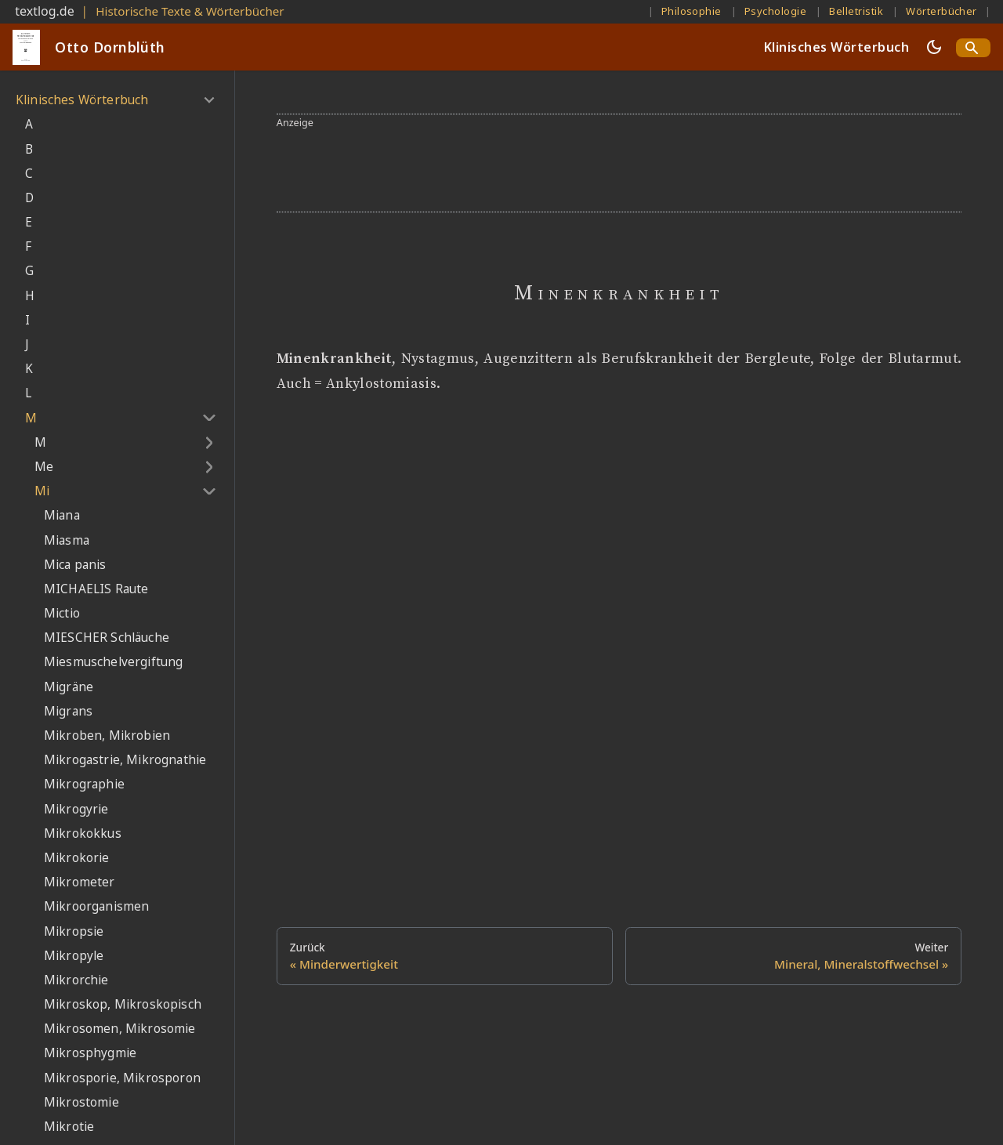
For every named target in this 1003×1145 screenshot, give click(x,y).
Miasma (66, 540)
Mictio (62, 613)
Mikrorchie (76, 980)
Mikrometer (79, 882)
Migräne (68, 687)
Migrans (68, 711)
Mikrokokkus (82, 833)
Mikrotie (69, 1126)
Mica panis (75, 564)
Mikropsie (73, 931)
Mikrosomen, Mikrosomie (120, 1028)
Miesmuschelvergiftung (113, 662)
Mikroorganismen (96, 906)
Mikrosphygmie (90, 1053)
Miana (62, 515)
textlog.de (44, 11)
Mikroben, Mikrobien (107, 735)
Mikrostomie (81, 1102)
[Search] (973, 47)
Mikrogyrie (76, 809)
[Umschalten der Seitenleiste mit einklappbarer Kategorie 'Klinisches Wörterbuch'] (209, 100)
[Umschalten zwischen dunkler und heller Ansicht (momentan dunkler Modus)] (934, 47)
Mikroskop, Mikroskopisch (122, 1004)
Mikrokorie (77, 858)
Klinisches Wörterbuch (836, 47)
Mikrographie (84, 784)
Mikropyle (73, 956)
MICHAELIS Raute (96, 589)
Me (43, 466)
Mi (41, 491)
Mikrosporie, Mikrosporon (122, 1078)
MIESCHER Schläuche (106, 637)
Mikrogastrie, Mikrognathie (125, 760)
